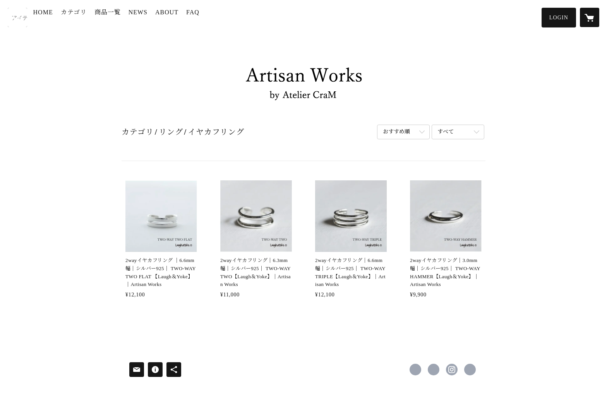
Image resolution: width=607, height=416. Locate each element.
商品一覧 (124, 17)
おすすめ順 (396, 132)
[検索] (17, 17)
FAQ (210, 17)
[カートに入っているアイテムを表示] (589, 17)
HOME (60, 17)
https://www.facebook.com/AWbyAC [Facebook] (415, 369)
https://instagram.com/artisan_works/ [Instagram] (452, 369)
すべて (445, 132)
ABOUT (183, 17)
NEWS (155, 17)
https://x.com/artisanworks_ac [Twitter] (433, 369)
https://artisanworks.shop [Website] (470, 369)
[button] (559, 17)
